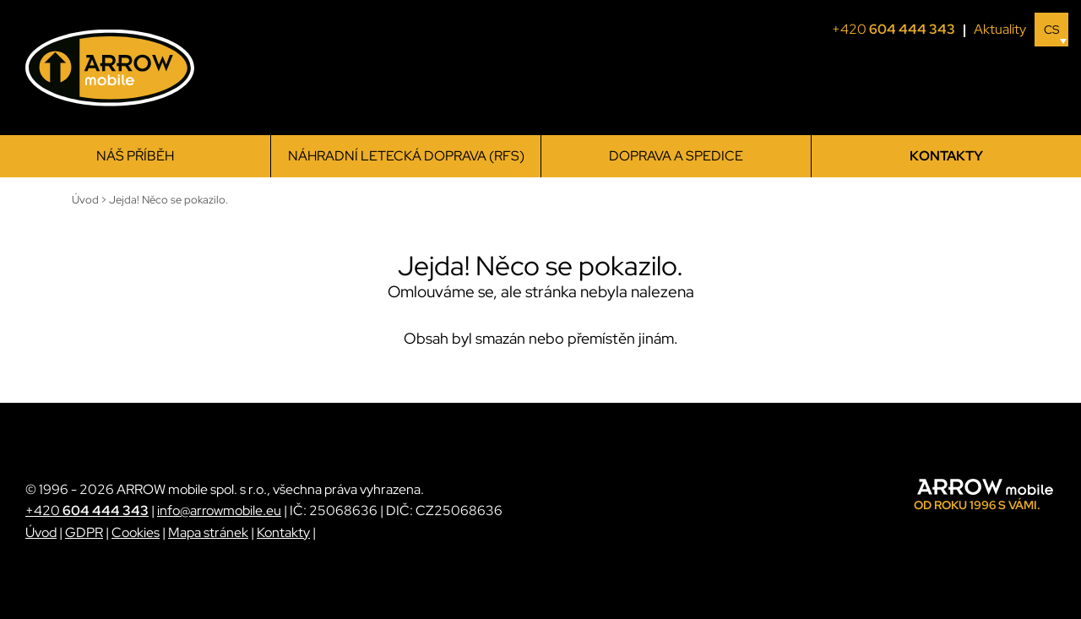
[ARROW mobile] (109, 68)
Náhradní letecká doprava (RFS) (406, 156)
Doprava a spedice (676, 156)
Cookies (135, 532)
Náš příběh (135, 156)
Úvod (41, 532)
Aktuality (1000, 29)
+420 (898, 30)
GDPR (84, 532)
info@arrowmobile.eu (219, 510)
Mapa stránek (208, 532)
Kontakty (946, 156)
